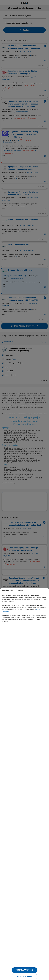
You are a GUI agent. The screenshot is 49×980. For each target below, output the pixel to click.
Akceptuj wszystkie (24, 970)
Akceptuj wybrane (24, 976)
